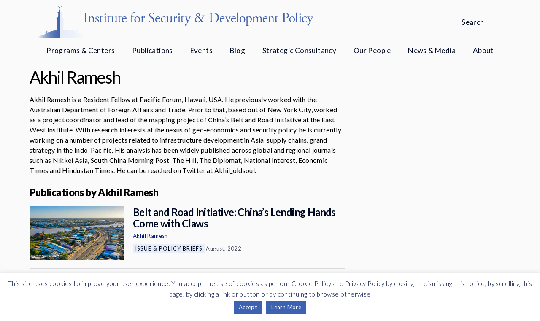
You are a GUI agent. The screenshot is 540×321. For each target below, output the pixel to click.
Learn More (286, 307)
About (483, 50)
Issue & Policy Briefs (168, 248)
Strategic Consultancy (299, 50)
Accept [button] (248, 307)
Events (201, 50)
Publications (152, 50)
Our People (372, 50)
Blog (238, 50)
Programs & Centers (80, 50)
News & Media (432, 50)
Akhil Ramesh (150, 235)
